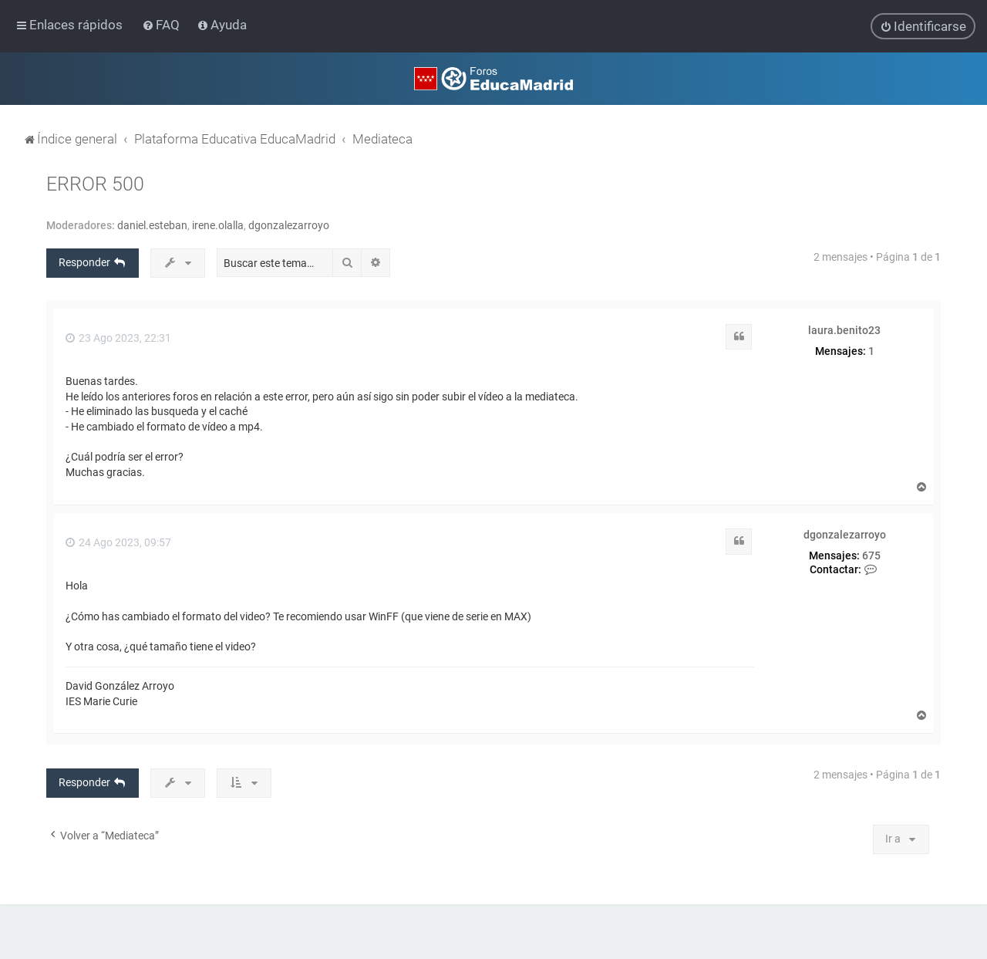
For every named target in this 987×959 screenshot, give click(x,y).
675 (871, 555)
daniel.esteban (152, 224)
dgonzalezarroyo (288, 224)
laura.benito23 (844, 329)
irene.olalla (218, 224)
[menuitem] (162, 24)
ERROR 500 (95, 183)
